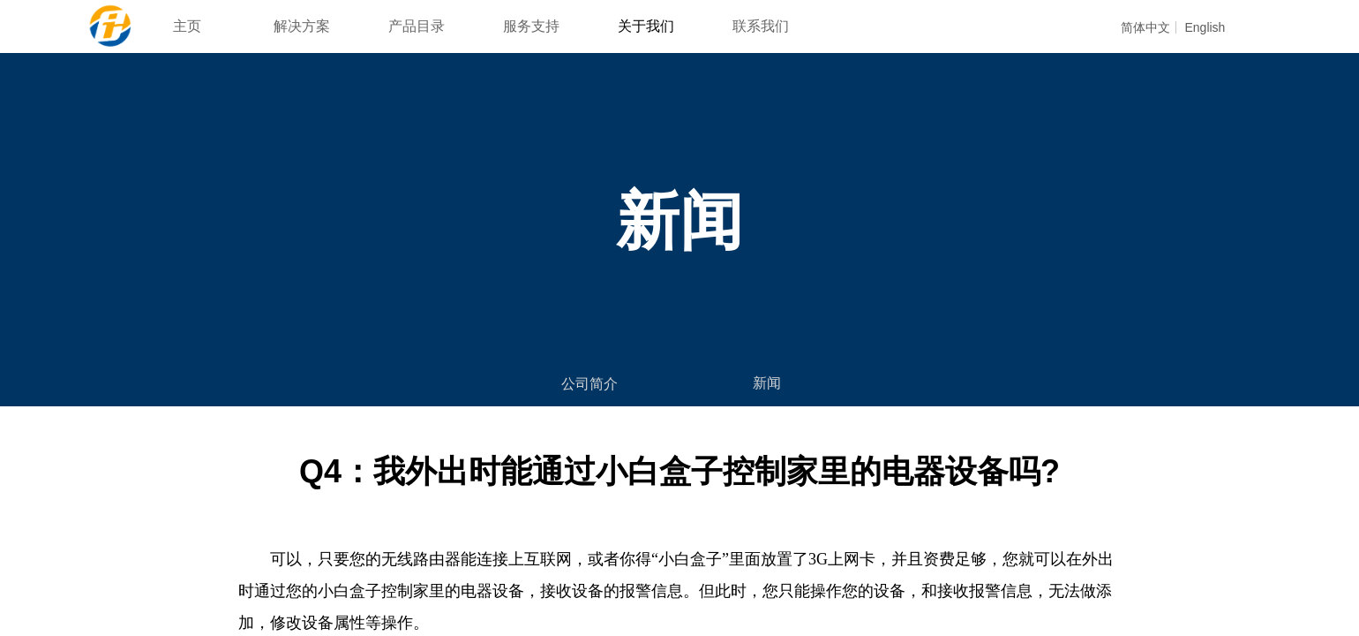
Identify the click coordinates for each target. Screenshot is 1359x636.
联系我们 (760, 26)
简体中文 (1145, 27)
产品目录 (416, 26)
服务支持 (531, 26)
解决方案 (302, 26)
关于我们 (646, 26)
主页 (187, 26)
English (1204, 27)
